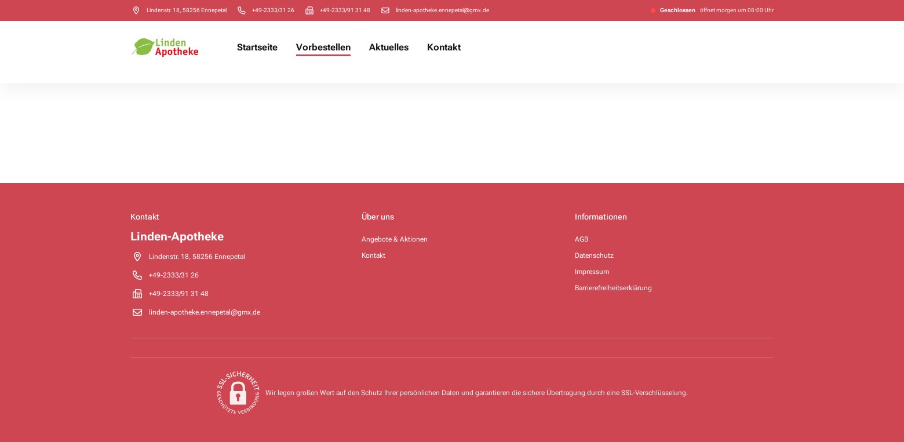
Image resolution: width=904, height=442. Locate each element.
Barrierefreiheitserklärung (613, 288)
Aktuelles (389, 47)
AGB (581, 239)
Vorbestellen (323, 47)
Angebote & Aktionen (395, 239)
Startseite (257, 47)
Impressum (592, 272)
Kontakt (444, 47)
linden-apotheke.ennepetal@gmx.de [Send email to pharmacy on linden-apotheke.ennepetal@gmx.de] (442, 10)
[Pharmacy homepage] (165, 47)
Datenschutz (594, 255)
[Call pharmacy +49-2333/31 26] (273, 10)
